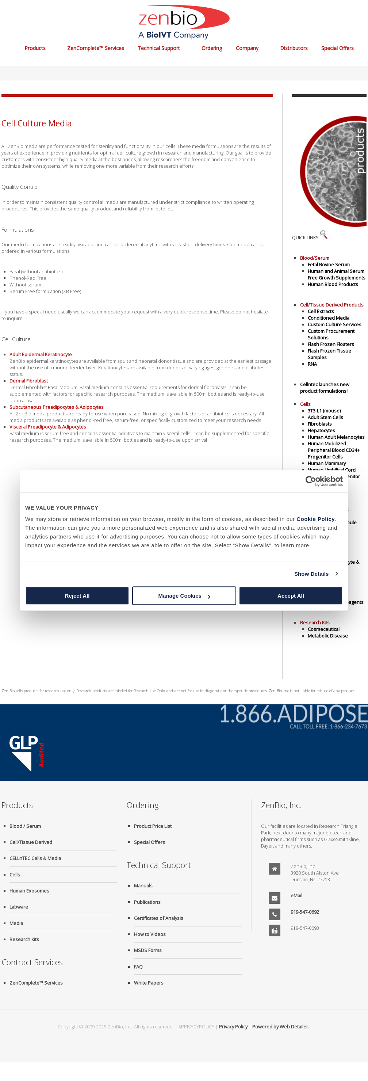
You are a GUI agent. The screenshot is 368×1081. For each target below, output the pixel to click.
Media (16, 923)
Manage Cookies (184, 596)
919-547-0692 (305, 912)
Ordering (212, 48)
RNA (312, 364)
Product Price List (153, 826)
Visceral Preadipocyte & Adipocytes (47, 426)
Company (247, 48)
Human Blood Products (333, 284)
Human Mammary (327, 463)
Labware (18, 906)
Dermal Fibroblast (28, 380)
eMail (296, 895)
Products (35, 48)
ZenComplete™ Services (95, 48)
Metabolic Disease (328, 635)
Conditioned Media (328, 318)
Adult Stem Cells (325, 417)
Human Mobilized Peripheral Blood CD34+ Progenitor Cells (334, 450)
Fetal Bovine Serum (329, 264)
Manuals (143, 885)
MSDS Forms (148, 950)
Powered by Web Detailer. (280, 1026)
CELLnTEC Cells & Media (35, 858)
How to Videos (150, 934)
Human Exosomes (29, 890)
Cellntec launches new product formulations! (324, 387)
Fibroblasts (320, 423)
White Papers (149, 982)
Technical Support (159, 48)
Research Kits (24, 939)
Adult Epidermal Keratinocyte (40, 354)
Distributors (294, 48)
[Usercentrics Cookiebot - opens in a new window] (311, 481)
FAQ (138, 966)
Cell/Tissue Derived (30, 842)
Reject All (77, 596)
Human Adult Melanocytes (336, 437)
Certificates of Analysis (158, 918)
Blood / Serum (25, 826)
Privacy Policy (233, 1026)
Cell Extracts (321, 311)
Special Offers (337, 48)
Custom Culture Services (334, 324)
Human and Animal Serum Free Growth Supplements (336, 274)
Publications (147, 902)
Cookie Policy (315, 519)
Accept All (290, 596)
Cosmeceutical (324, 629)
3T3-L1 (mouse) (324, 410)
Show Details (311, 574)
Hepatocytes (321, 430)
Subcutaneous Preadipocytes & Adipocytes (56, 407)
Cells (14, 874)
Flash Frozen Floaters (331, 344)
